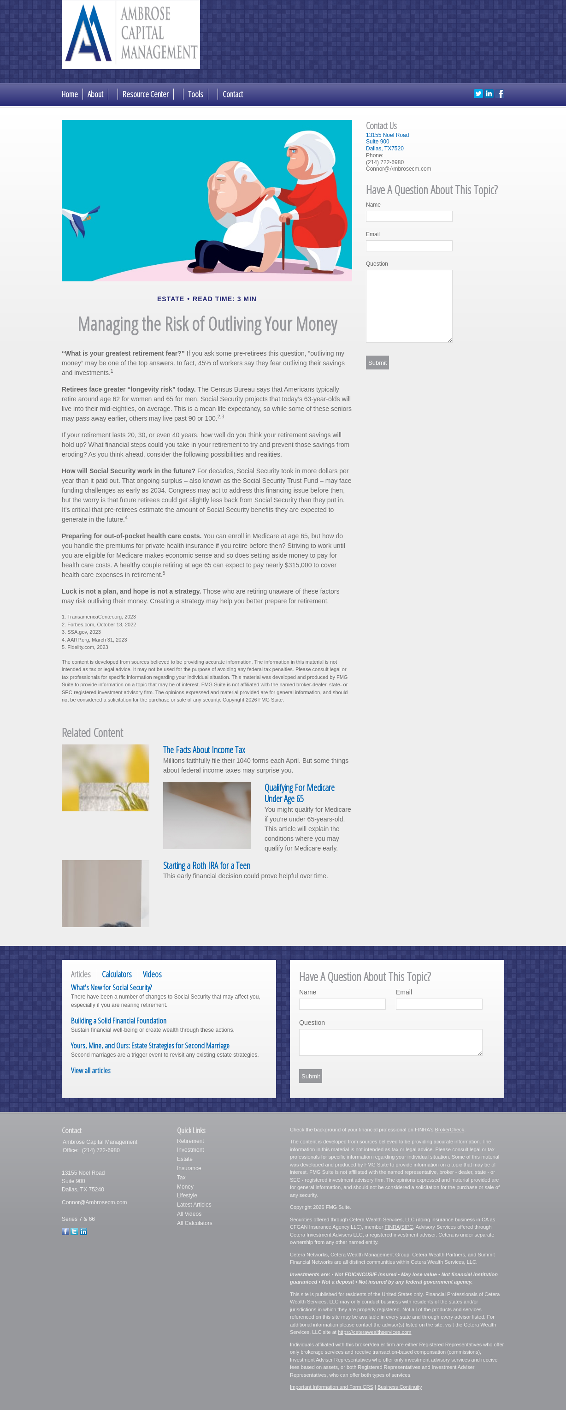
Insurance (189, 1168)
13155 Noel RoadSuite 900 (387, 138)
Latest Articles (194, 1205)
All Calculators (194, 1223)
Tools (195, 94)
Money (185, 1187)
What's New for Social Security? (111, 987)
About (95, 94)
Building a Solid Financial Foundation (118, 1020)
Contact (233, 94)
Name (373, 205)
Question (377, 264)
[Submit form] (377, 362)
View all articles (91, 1070)
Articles (81, 974)
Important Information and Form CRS (331, 1387)
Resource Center (146, 94)
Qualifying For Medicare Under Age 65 (300, 793)
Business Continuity (399, 1387)
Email (373, 234)
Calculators (117, 974)
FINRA (392, 1227)
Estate (185, 1159)
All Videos (189, 1214)
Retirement (190, 1141)
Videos (152, 974)
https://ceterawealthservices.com (375, 1332)
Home (70, 94)
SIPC (407, 1227)
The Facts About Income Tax (204, 750)
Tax (181, 1177)
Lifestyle (187, 1195)
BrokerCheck (450, 1129)
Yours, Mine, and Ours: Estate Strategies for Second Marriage (150, 1045)
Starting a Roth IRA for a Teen (206, 865)
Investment (190, 1150)
